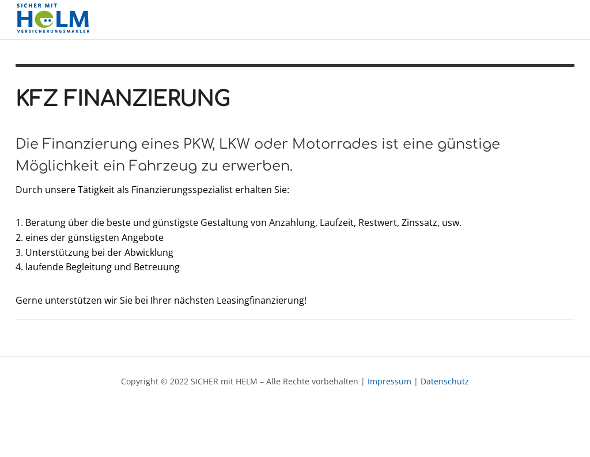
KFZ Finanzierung (123, 99)
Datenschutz (445, 381)
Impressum (389, 381)
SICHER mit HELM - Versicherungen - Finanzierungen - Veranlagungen (56, 19)
